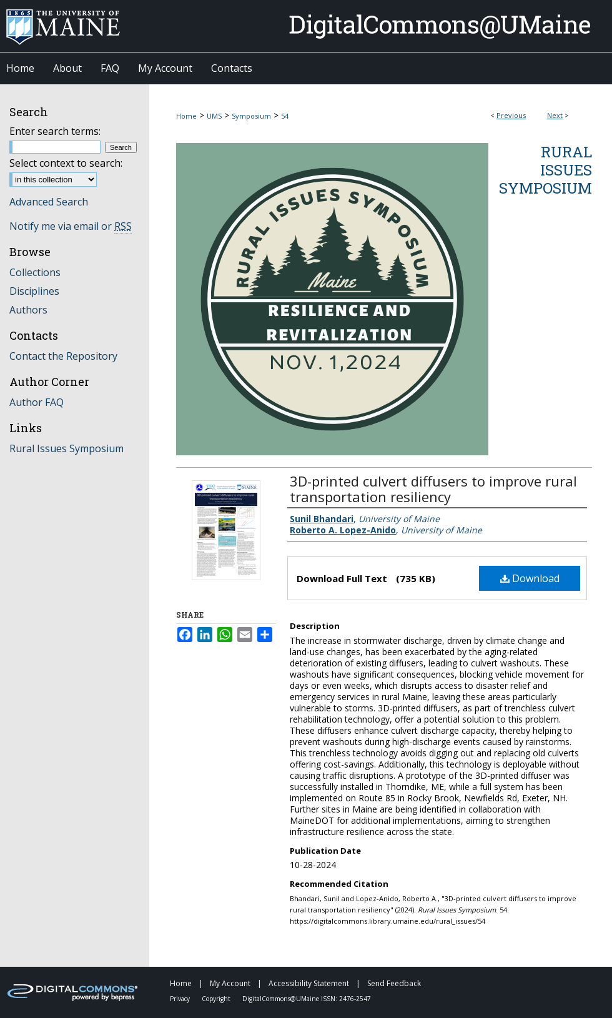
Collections (35, 272)
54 (285, 116)
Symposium (251, 116)
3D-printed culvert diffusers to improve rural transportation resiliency (433, 489)
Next (555, 115)
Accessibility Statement (310, 983)
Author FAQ (36, 402)
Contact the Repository (63, 356)
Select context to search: (65, 163)
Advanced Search (48, 202)
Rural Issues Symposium (545, 170)
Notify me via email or (70, 226)
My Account (231, 983)
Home (186, 116)
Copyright (217, 998)
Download (530, 578)
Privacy (181, 998)
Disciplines (34, 291)
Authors (28, 310)
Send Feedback (394, 983)
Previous (511, 115)
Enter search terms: (55, 131)
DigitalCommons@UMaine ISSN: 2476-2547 (306, 998)
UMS (214, 116)
